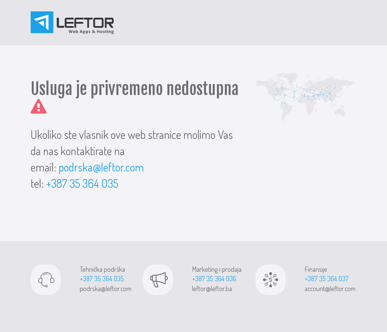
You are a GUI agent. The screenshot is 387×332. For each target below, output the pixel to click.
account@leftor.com (330, 288)
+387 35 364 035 (82, 183)
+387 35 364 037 (326, 278)
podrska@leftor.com (101, 167)
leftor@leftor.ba (212, 288)
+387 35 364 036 (214, 278)
